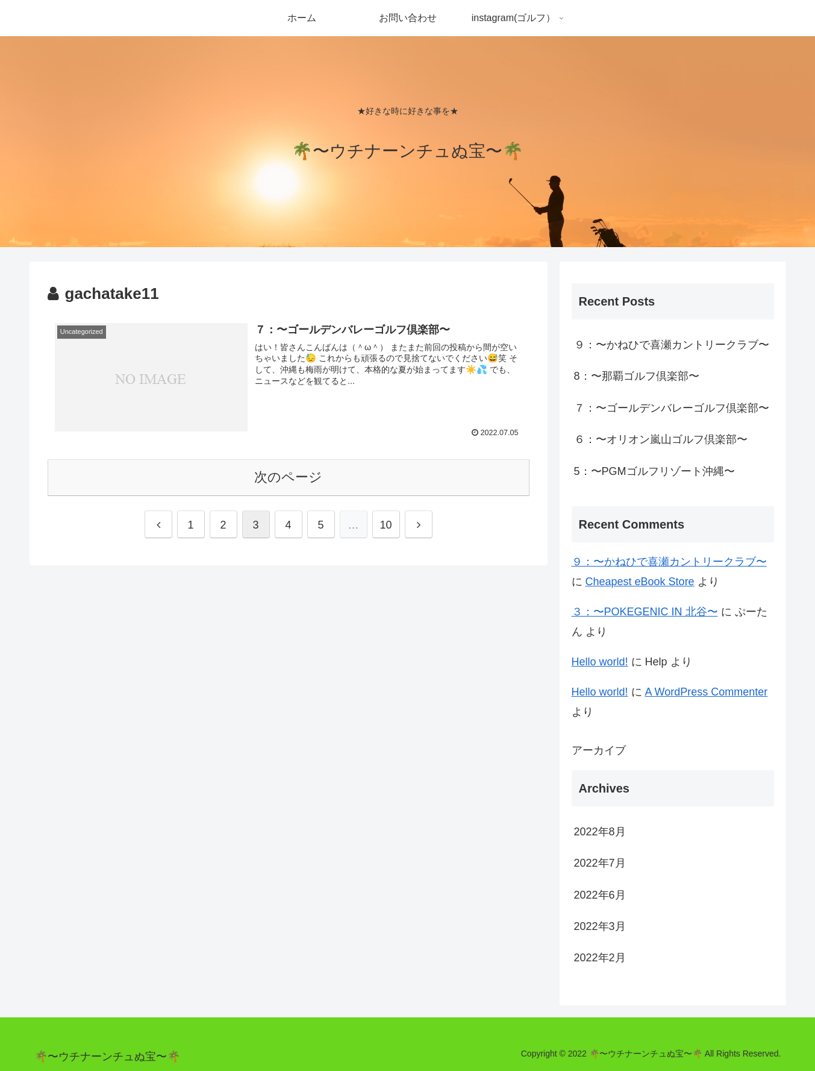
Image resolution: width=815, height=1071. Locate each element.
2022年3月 (600, 926)
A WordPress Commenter (706, 692)
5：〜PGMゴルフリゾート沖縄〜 (654, 471)
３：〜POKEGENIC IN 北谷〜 (645, 612)
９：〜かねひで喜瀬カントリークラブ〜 (671, 345)
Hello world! (600, 662)
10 (385, 525)
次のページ (288, 477)
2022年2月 (600, 958)
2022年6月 (600, 895)
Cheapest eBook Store (640, 582)
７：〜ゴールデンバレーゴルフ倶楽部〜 (671, 408)
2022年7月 (600, 863)
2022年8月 (600, 832)
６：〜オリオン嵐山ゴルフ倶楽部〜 (661, 439)
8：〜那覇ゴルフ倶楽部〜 (636, 376)
